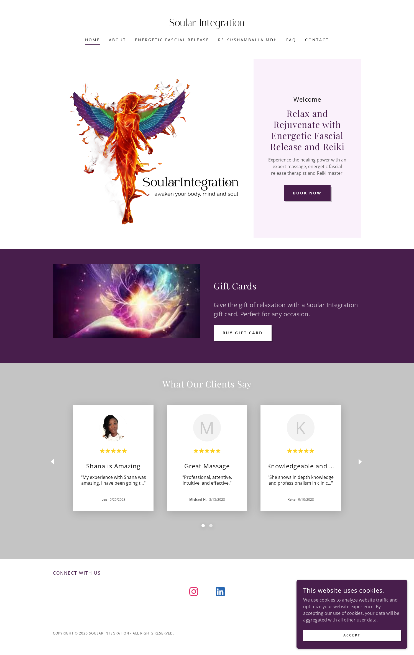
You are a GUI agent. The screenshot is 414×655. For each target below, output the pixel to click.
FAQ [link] (291, 39)
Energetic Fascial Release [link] (172, 39)
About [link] (117, 39)
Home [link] (92, 39)
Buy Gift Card (243, 332)
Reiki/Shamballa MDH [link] (247, 39)
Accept (351, 646)
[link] (207, 24)
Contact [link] (317, 39)
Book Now (307, 193)
